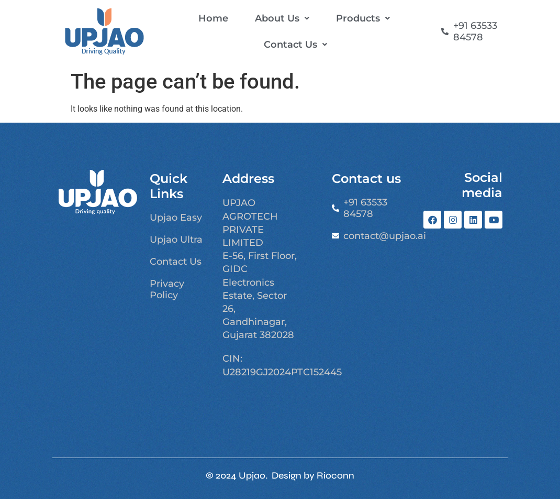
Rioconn (335, 475)
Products (363, 18)
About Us (282, 18)
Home (213, 18)
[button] (282, 18)
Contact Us (295, 44)
